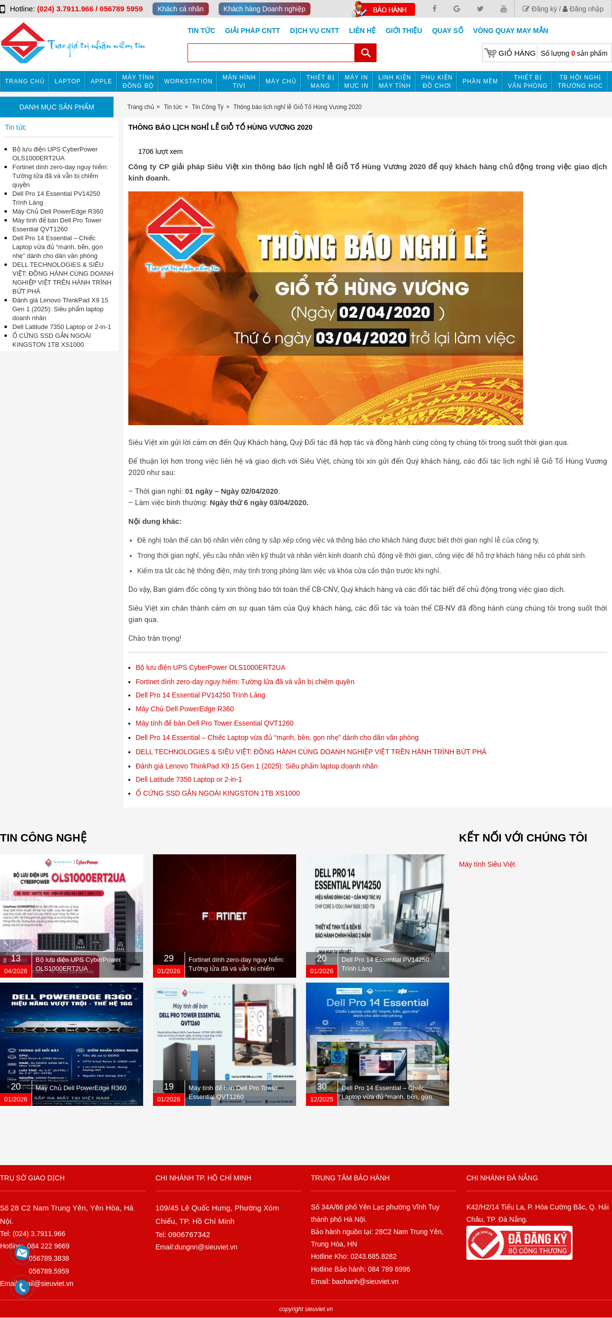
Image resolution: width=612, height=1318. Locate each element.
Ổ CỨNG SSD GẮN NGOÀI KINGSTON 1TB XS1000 (218, 793)
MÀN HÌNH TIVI (239, 81)
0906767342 (189, 1234)
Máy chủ (281, 81)
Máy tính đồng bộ (138, 81)
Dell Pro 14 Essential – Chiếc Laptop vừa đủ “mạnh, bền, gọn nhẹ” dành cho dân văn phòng (277, 737)
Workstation (188, 81)
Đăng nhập (583, 9)
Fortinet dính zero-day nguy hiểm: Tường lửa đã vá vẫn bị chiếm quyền (245, 682)
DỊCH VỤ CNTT (315, 31)
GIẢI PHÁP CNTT (252, 31)
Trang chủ (25, 81)
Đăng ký (540, 9)
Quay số (447, 31)
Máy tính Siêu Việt (487, 864)
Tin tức (201, 31)
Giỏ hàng (517, 53)
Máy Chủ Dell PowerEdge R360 (185, 709)
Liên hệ (362, 31)
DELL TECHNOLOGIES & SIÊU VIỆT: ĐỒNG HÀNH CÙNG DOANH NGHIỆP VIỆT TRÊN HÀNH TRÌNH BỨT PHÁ (311, 752)
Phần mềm (480, 81)
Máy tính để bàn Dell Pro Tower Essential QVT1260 (215, 723)
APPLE (102, 81)
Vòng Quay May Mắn (510, 31)
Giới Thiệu (403, 31)
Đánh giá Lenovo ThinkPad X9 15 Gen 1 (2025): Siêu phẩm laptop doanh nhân (257, 766)
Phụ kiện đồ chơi (437, 81)
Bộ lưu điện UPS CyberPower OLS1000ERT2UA (210, 667)
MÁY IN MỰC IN (356, 81)
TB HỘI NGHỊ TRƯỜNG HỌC (580, 81)
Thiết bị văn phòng (528, 81)
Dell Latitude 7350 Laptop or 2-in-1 (189, 779)
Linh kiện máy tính (395, 81)
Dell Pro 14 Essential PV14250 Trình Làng (200, 695)
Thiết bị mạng (320, 81)
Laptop (68, 81)
